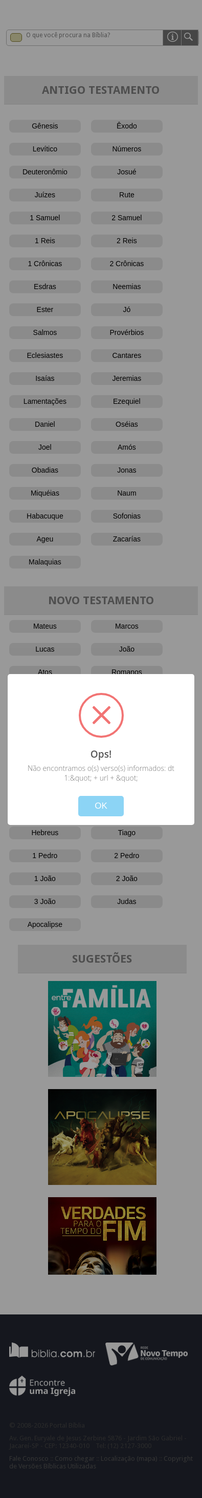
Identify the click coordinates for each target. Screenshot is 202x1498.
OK (101, 806)
